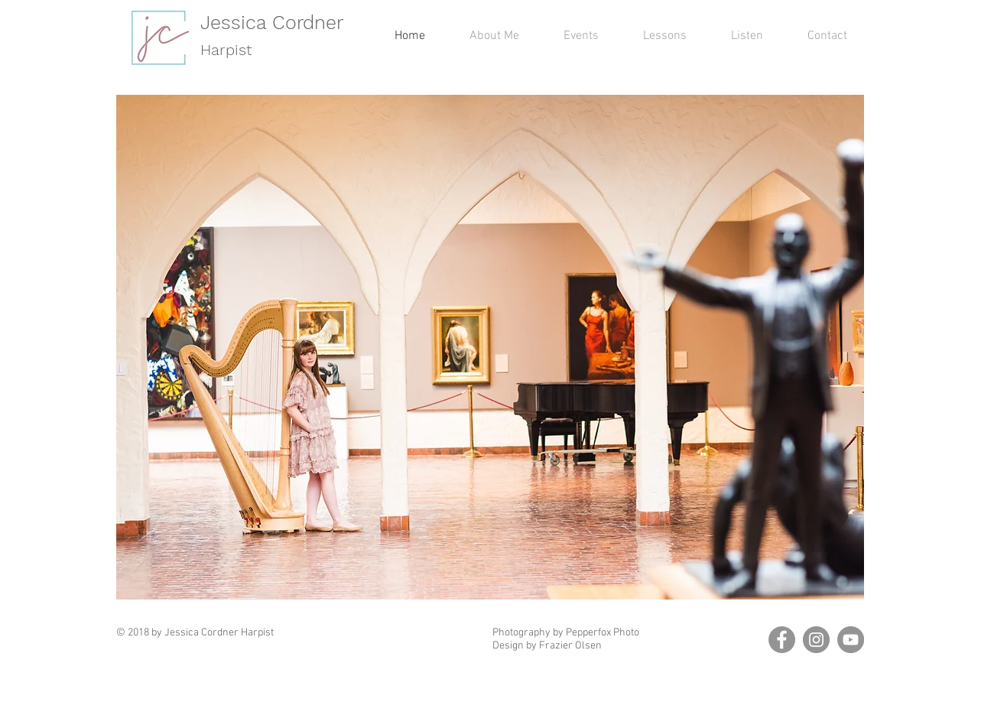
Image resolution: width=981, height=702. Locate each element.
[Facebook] (781, 639)
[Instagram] (816, 639)
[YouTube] (850, 639)
